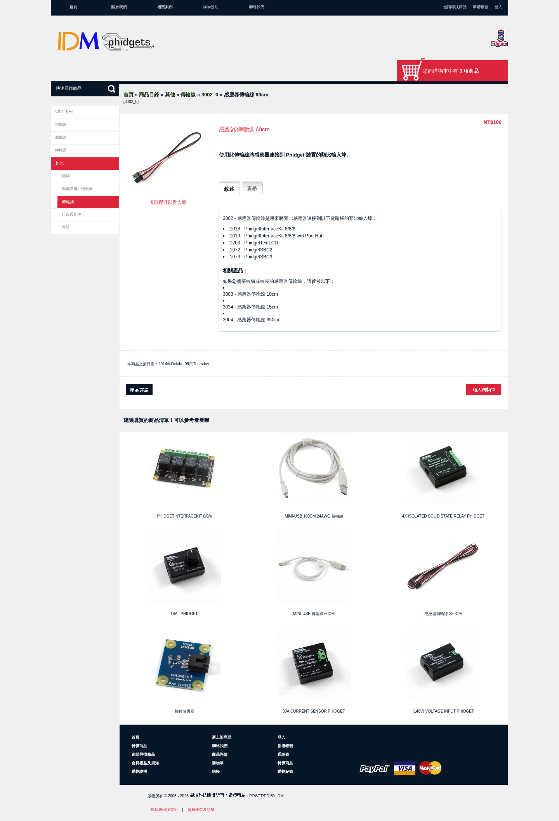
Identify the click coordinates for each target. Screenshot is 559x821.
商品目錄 (149, 95)
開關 (65, 176)
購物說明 (211, 7)
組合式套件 (71, 214)
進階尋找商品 (455, 7)
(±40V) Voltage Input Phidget (443, 711)
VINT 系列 (64, 112)
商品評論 (219, 754)
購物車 (218, 763)
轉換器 (61, 150)
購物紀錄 (285, 771)
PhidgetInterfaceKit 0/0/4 (184, 516)
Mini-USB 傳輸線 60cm (314, 614)
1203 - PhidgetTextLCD (254, 243)
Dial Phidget (184, 614)
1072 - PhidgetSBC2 (251, 250)
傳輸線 (188, 95)
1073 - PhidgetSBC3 (251, 257)
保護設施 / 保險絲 (77, 189)
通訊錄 (283, 754)
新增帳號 (480, 7)
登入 (498, 7)
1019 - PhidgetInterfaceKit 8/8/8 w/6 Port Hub (276, 236)
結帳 (216, 771)
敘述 (229, 189)
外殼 (65, 227)
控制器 (61, 124)
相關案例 (165, 7)
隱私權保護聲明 (164, 809)
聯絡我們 (256, 7)
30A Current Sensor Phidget (314, 711)
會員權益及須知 (145, 763)
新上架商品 (221, 737)
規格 (252, 188)
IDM (279, 796)
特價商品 (139, 746)
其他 (170, 95)
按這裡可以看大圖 (167, 202)
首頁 (73, 7)
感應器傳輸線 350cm (443, 614)
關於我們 (119, 7)
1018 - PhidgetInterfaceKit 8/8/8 (262, 229)
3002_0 (209, 95)
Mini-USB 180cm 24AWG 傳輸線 (314, 516)
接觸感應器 (184, 711)
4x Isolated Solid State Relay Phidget (443, 516)
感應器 (61, 137)
